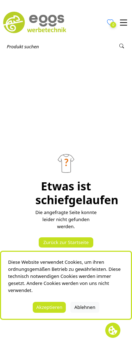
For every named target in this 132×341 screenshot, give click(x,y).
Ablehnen (84, 307)
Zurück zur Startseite (66, 242)
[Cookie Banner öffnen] (113, 330)
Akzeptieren (49, 307)
